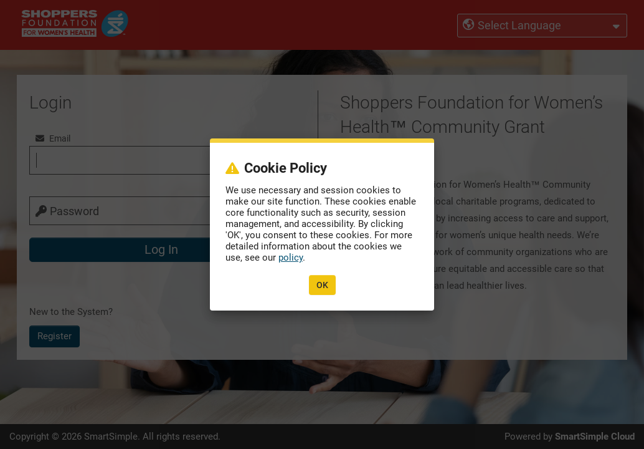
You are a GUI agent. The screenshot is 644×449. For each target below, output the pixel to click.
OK (322, 285)
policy (290, 257)
